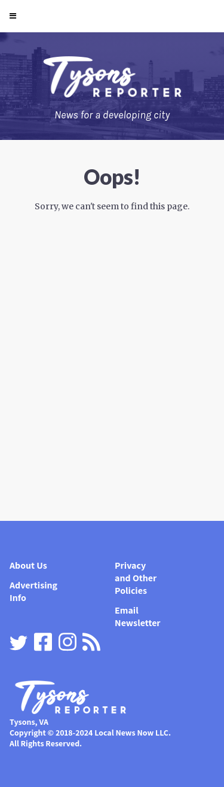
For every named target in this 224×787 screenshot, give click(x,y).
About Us (28, 565)
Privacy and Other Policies (136, 578)
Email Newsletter (138, 616)
